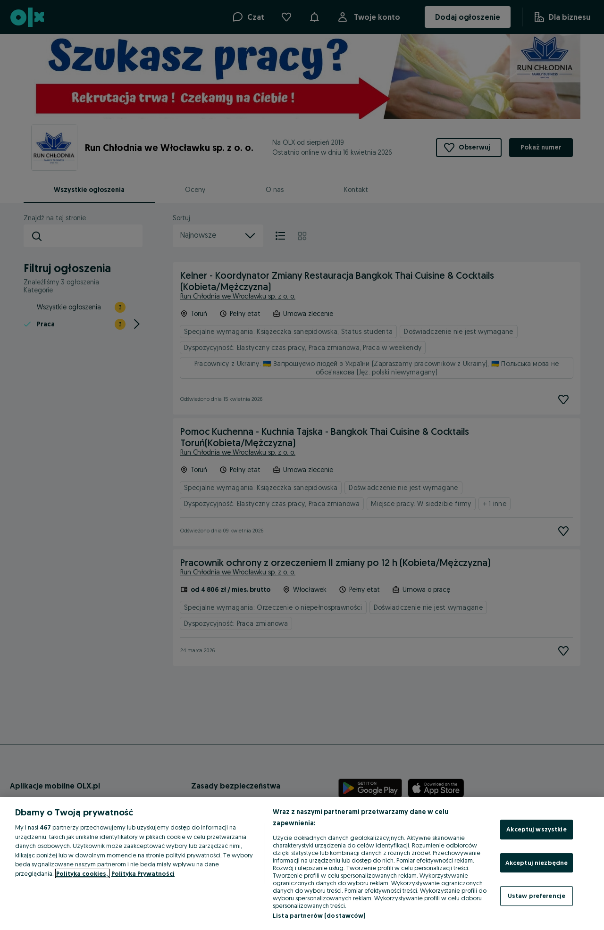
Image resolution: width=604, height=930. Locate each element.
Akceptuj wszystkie (536, 829)
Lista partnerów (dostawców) (319, 915)
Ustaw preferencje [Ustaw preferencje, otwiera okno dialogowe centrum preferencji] (536, 895)
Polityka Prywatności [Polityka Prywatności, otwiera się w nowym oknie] (143, 873)
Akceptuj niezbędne (536, 862)
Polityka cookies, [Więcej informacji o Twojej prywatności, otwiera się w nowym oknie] (82, 873)
